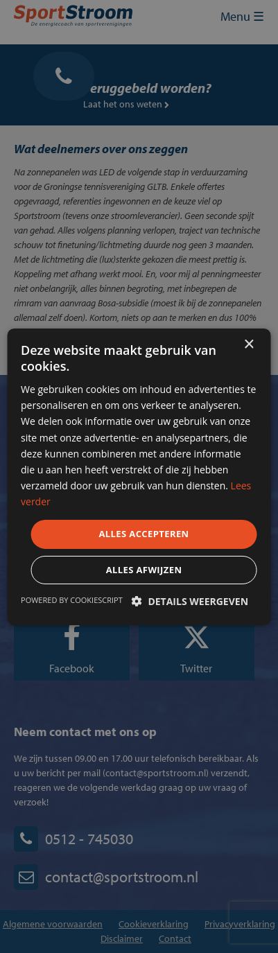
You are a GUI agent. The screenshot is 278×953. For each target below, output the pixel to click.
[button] (190, 601)
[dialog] (139, 476)
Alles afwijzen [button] (144, 569)
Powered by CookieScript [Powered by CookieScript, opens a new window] (72, 600)
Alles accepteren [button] (143, 533)
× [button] (248, 344)
